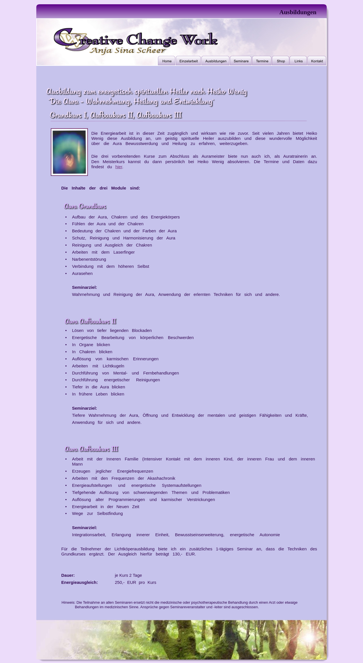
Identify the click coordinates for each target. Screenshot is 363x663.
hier (118, 166)
